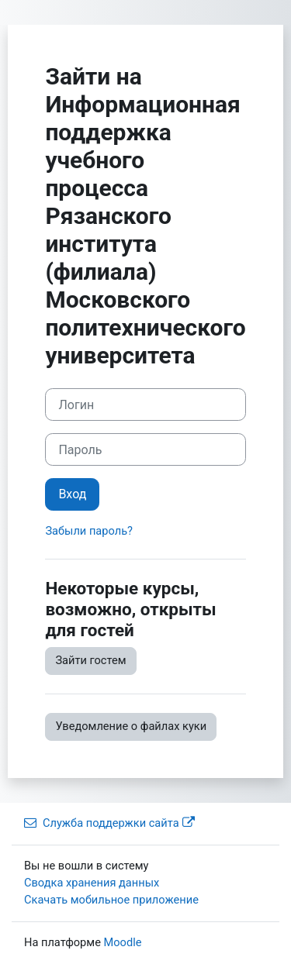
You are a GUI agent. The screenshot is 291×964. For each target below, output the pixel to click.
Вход (72, 494)
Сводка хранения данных (91, 883)
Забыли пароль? (89, 531)
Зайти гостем (90, 660)
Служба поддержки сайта (109, 823)
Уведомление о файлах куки (130, 726)
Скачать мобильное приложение (111, 900)
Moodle (123, 942)
